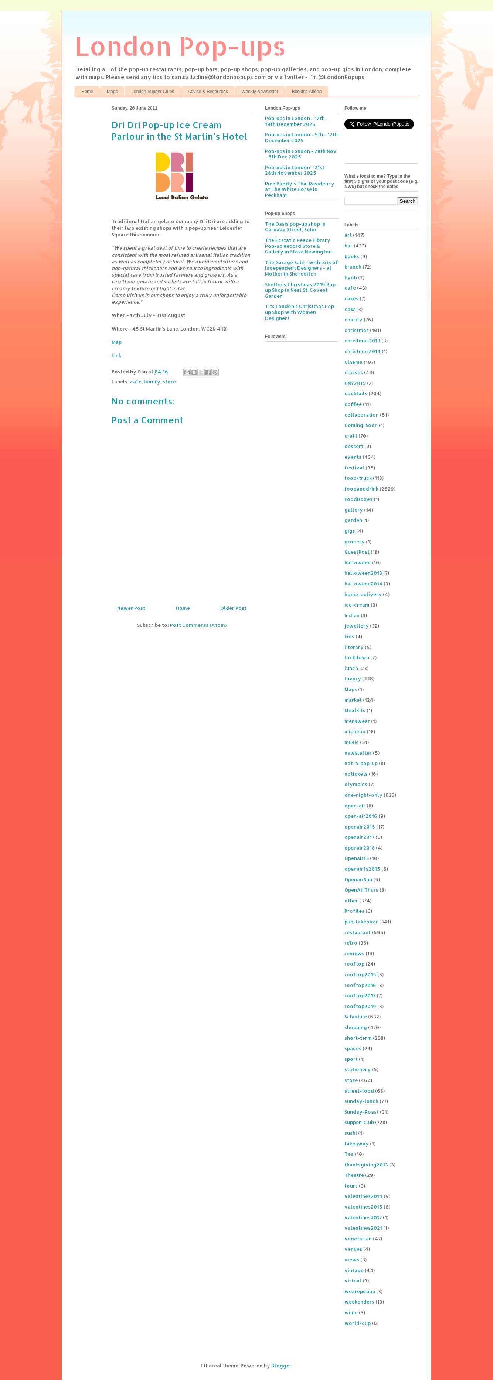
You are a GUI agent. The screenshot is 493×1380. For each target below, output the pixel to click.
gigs (349, 531)
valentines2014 (363, 1196)
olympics (355, 784)
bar (348, 246)
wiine (351, 1312)
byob (350, 277)
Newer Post (131, 608)
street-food (359, 1091)
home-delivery (363, 594)
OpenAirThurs (361, 890)
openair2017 (359, 837)
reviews (354, 953)
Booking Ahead (307, 91)
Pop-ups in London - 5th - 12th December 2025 (301, 137)
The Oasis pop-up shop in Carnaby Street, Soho (295, 227)
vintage (354, 1270)
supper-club (359, 1122)
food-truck (358, 478)
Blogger (281, 1366)
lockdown (356, 657)
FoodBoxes (358, 499)
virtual (352, 1281)
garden (353, 520)
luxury (152, 382)
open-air (355, 806)
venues (353, 1249)
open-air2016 (360, 816)
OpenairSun (358, 879)
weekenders (359, 1302)
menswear (357, 721)
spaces (352, 1048)
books (351, 256)
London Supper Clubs (152, 91)
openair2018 (359, 848)
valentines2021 (363, 1228)
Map (117, 342)
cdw (349, 309)
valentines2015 (363, 1207)
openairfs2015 (362, 869)
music (351, 742)
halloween (357, 563)
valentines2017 (363, 1217)
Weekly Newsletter (260, 91)
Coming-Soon (361, 425)
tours (351, 1186)
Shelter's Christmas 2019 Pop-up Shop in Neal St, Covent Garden (301, 290)
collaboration (361, 415)
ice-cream (357, 605)
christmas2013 (362, 341)
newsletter (358, 753)
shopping (355, 1027)
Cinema (353, 362)
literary (354, 647)
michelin (355, 731)
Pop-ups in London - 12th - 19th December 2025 (296, 121)
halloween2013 (363, 573)
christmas (356, 330)
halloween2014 (363, 584)
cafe (136, 382)
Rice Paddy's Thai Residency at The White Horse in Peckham (299, 189)
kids (349, 636)
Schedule (355, 1016)
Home (87, 91)
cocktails (355, 393)
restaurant (357, 932)
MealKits (355, 710)
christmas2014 (362, 351)
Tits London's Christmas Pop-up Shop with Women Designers (300, 312)
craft (350, 436)
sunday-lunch (361, 1101)
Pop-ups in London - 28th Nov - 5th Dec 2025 (301, 154)
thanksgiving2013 (366, 1165)
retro (350, 943)
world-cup (357, 1323)
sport (351, 1059)
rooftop (354, 964)
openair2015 (359, 827)
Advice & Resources (208, 91)
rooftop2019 (360, 1006)
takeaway (356, 1144)
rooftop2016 (360, 985)
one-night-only (363, 795)
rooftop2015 (360, 974)
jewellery (356, 626)
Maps (112, 91)
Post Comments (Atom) (198, 625)
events (352, 457)
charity (353, 319)
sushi (350, 1133)
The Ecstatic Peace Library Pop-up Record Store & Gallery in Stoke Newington (298, 246)
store (169, 382)
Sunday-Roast (361, 1112)
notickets (356, 774)
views (351, 1260)
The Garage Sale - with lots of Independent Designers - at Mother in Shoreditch (301, 268)
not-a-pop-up (361, 763)
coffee (353, 404)
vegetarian (358, 1238)
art (348, 235)
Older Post (233, 608)
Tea (349, 1154)
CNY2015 (355, 383)
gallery (353, 510)
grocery (354, 541)
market (353, 700)
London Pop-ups (180, 45)
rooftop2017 (359, 995)
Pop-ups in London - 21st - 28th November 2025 (296, 170)
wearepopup (359, 1291)
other (351, 901)
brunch (352, 267)
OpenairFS (356, 858)
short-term (358, 1038)
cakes (351, 298)
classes (353, 372)
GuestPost (357, 552)
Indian (352, 615)
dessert (353, 446)
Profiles (354, 911)
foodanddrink (361, 489)
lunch (351, 668)
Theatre (354, 1175)
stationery (357, 1069)
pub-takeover (361, 922)
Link (116, 355)
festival (354, 468)
